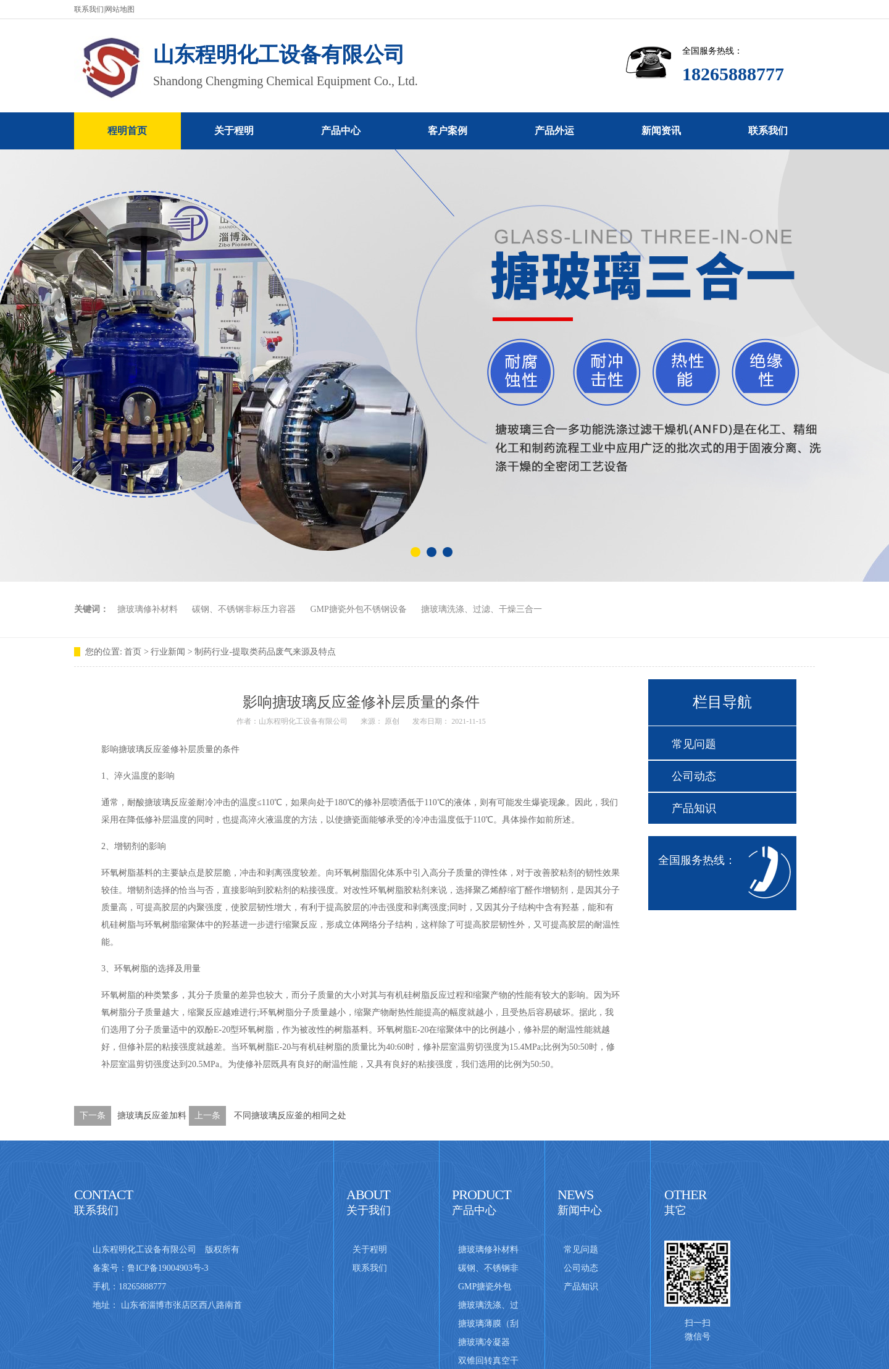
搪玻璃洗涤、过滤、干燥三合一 (481, 609)
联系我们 (89, 9)
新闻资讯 (661, 130)
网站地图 (120, 9)
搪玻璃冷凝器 (484, 1342)
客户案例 (447, 130)
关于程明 (234, 130)
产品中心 (341, 130)
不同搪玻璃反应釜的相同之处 (290, 1115)
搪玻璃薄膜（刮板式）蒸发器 (488, 1326)
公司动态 (694, 776)
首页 (132, 651)
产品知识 (694, 808)
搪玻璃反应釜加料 (151, 1115)
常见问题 (694, 744)
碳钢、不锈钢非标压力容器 (244, 609)
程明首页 (127, 130)
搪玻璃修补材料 (147, 609)
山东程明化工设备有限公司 (303, 721)
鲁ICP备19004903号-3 (167, 1268)
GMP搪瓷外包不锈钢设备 (359, 609)
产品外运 (554, 130)
